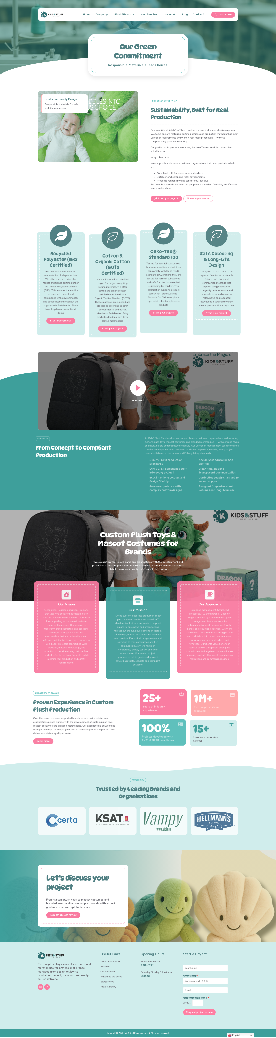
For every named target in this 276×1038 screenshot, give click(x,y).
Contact (199, 14)
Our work (170, 14)
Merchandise (150, 14)
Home (87, 14)
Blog (185, 14)
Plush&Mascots (125, 14)
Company (102, 14)
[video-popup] (138, 446)
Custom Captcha (196, 998)
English (234, 1035)
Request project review (199, 1013)
